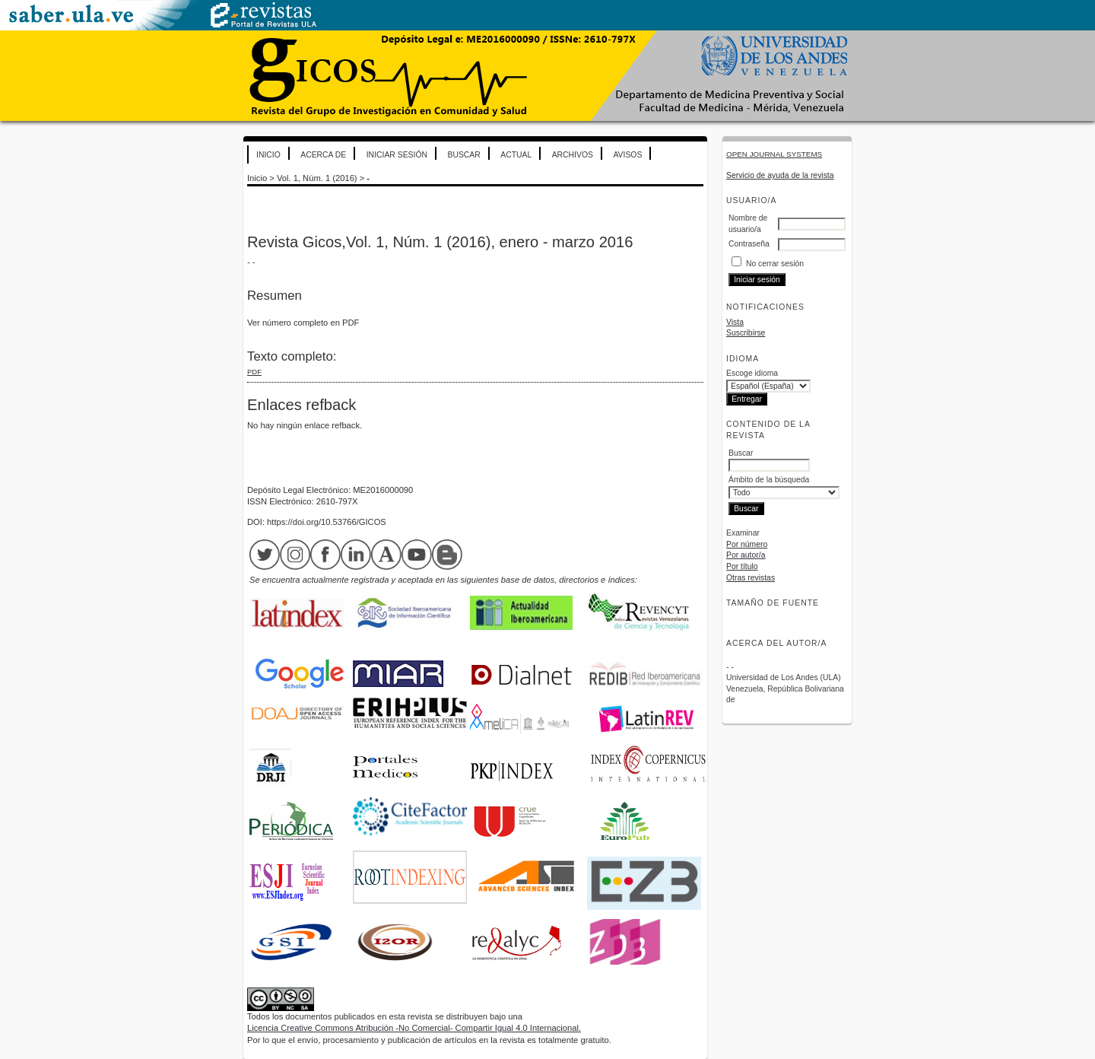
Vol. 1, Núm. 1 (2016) (317, 178)
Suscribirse (745, 333)
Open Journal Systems (774, 154)
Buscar (463, 155)
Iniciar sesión (397, 155)
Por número (746, 544)
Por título (742, 566)
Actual (516, 155)
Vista (735, 322)
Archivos (572, 155)
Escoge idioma (752, 373)
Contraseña (749, 244)
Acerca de (323, 155)
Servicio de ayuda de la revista (780, 175)
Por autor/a (745, 555)
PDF (254, 371)
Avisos (627, 155)
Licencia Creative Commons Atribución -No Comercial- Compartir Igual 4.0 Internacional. (414, 1027)
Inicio (268, 155)
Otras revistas (750, 578)
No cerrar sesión (775, 263)
